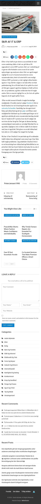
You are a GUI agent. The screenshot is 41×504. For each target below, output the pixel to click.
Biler (6, 342)
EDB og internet (9, 353)
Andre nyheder (9, 338)
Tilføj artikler (26, 491)
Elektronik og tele (10, 357)
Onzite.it (30, 103)
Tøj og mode (8, 392)
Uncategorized (9, 395)
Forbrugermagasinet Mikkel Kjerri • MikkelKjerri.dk (20, 410)
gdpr (24, 111)
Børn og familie (28, 215)
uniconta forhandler (9, 108)
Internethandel (10, 240)
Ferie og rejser (9, 361)
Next (12, 264)
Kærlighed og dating (12, 215)
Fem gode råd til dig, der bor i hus (25, 422)
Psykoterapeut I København (13, 416)
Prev (7, 264)
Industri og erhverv (9, 37)
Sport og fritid (9, 388)
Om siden (16, 491)
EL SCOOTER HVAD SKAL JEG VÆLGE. (14, 434)
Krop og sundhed (10, 380)
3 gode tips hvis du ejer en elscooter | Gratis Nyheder (20, 432)
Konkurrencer (9, 376)
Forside (8, 491)
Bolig (6, 346)
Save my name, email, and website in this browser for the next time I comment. (20, 319)
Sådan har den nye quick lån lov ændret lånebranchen (18, 413)
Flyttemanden (8, 422)
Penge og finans (10, 384)
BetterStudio (25, 500)
